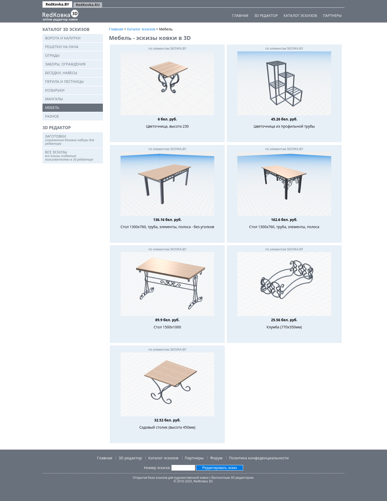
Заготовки (69, 140)
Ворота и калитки (62, 38)
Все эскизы (69, 156)
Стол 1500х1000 (167, 327)
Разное (52, 116)
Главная (240, 15)
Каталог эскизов (300, 15)
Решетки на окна (61, 46)
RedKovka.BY (57, 4)
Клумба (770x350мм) (284, 327)
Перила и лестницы (64, 81)
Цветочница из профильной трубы (284, 126)
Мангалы (54, 98)
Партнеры (332, 15)
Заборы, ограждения (65, 64)
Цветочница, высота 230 (167, 126)
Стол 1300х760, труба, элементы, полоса (284, 226)
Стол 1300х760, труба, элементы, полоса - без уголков (167, 226)
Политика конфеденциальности (259, 457)
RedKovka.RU (88, 4)
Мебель (52, 107)
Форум (216, 457)
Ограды (52, 55)
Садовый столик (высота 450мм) (167, 427)
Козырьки (54, 90)
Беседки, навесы (61, 72)
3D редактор (266, 15)
